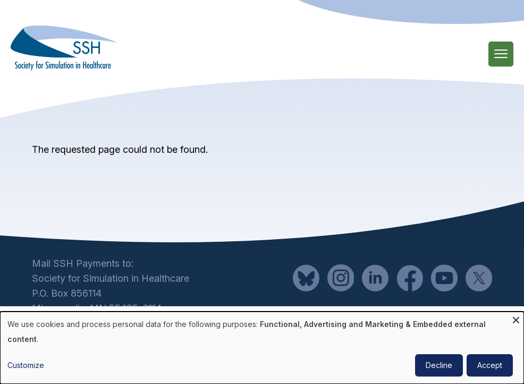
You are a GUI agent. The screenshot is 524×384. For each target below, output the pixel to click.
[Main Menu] (500, 54)
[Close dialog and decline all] (516, 318)
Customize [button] (25, 365)
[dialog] (262, 348)
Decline (439, 365)
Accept (489, 365)
